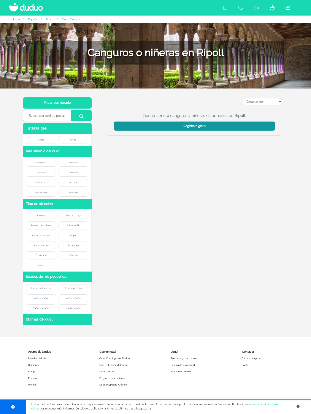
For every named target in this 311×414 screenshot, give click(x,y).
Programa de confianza (112, 378)
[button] (57, 128)
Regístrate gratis (194, 126)
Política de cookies (181, 371)
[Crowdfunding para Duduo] (240, 8)
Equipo (32, 371)
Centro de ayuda (251, 358)
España (33, 19)
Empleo (32, 378)
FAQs (245, 365)
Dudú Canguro (71, 19)
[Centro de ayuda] (256, 8)
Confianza (34, 365)
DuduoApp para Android (113, 384)
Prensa (32, 384)
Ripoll (50, 19)
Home (16, 19)
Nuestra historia (37, 358)
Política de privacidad (183, 365)
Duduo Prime (106, 371)
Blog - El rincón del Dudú (113, 365)
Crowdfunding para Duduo (114, 358)
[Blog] (225, 8)
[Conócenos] (272, 8)
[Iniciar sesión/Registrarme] (288, 8)
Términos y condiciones (184, 358)
